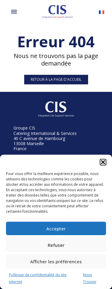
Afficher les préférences (56, 261)
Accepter (56, 229)
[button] (103, 162)
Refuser (56, 245)
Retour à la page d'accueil (56, 79)
